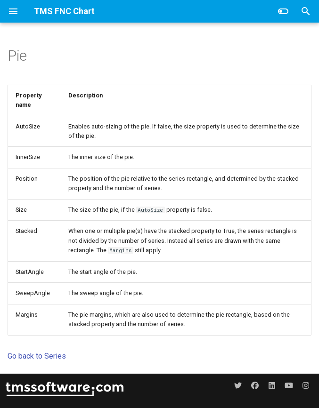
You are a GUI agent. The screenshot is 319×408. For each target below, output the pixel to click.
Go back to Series (37, 356)
